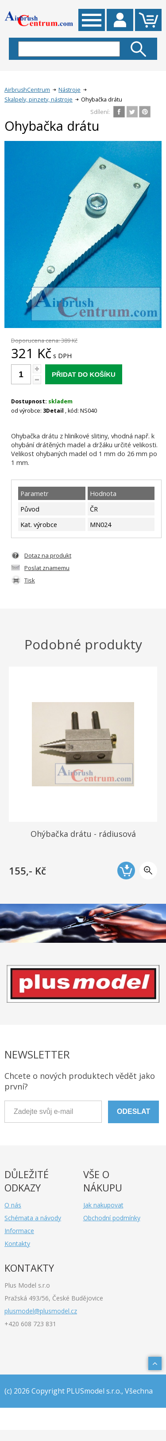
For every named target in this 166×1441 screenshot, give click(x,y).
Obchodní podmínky (111, 1218)
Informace (19, 1230)
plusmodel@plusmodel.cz (40, 1311)
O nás (12, 1205)
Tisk (29, 580)
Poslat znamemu (46, 568)
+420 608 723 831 (30, 1324)
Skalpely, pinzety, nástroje (38, 99)
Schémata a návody (32, 1218)
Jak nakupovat (103, 1205)
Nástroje (69, 90)
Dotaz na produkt (47, 555)
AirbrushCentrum (27, 90)
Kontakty (17, 1243)
